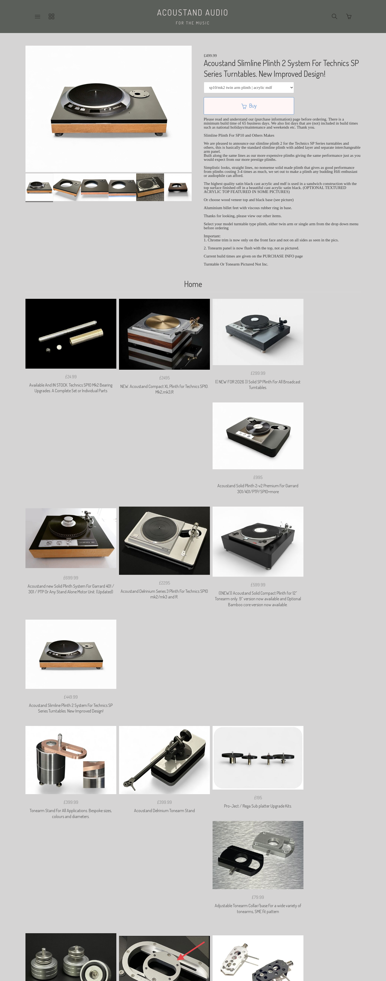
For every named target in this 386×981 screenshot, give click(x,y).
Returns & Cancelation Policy (182, 902)
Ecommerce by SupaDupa (197, 957)
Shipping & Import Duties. (237, 902)
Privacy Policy (138, 902)
